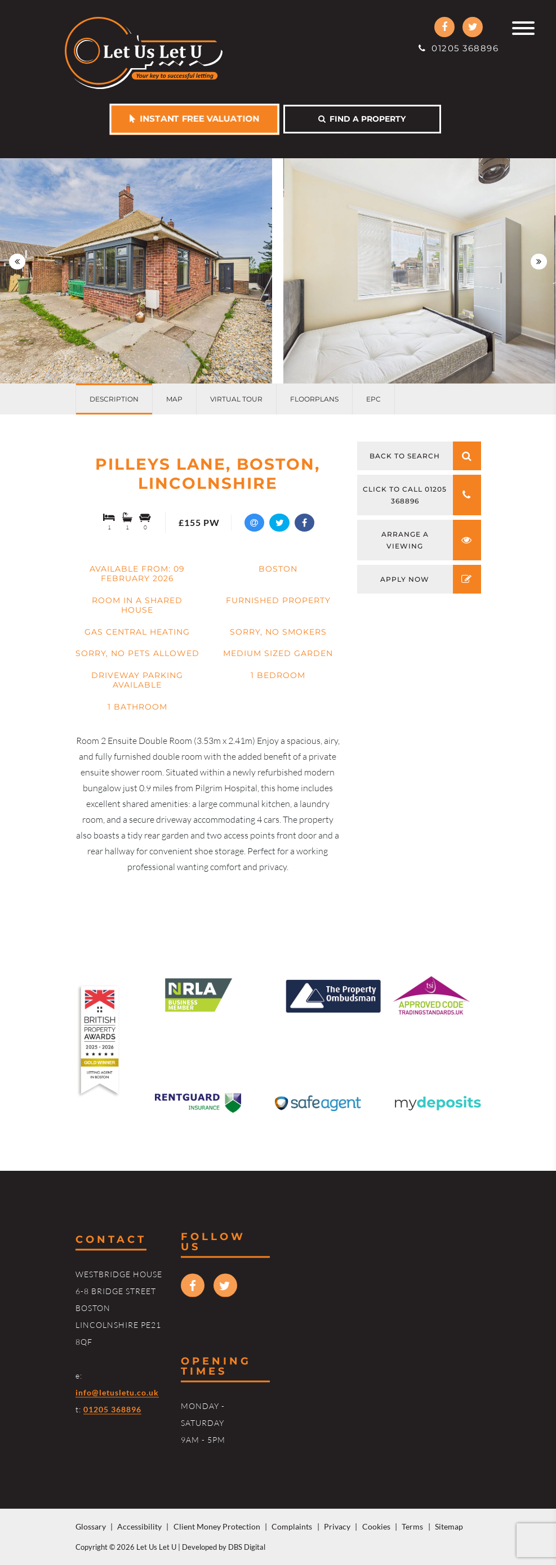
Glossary (90, 1526)
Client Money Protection (217, 1526)
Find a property (362, 119)
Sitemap (449, 1526)
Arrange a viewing (431, 540)
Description (114, 399)
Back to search (425, 456)
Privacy (337, 1526)
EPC (373, 399)
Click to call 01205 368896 (422, 495)
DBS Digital (246, 1546)
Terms (412, 1526)
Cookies (376, 1526)
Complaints (292, 1526)
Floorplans (314, 399)
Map (174, 399)
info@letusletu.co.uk (117, 1392)
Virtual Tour (236, 399)
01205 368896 (459, 48)
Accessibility (139, 1526)
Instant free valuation (194, 118)
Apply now (430, 579)
